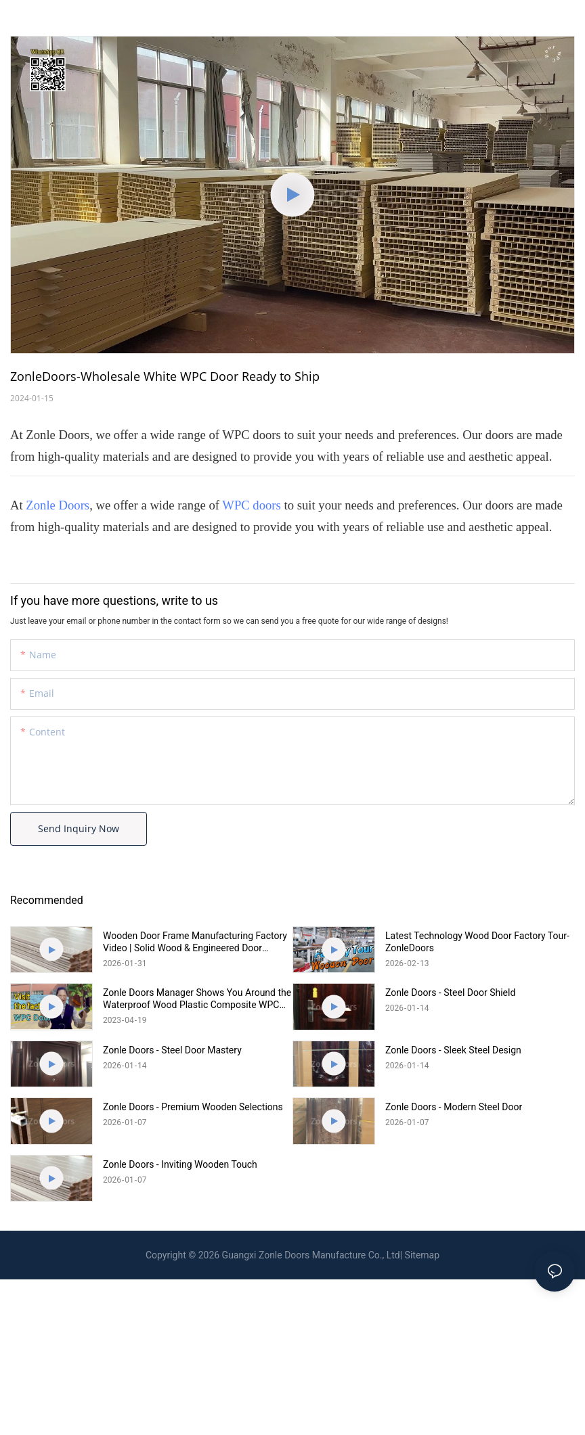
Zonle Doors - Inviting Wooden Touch (180, 1164)
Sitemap (422, 1255)
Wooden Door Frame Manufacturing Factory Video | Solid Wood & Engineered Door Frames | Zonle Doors (195, 942)
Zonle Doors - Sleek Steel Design (453, 1050)
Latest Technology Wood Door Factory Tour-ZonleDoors (477, 941)
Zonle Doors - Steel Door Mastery (172, 1050)
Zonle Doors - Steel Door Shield (450, 992)
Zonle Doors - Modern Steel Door (453, 1106)
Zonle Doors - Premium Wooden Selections (193, 1106)
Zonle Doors (57, 505)
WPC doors (251, 505)
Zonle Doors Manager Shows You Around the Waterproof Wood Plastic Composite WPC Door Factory (197, 999)
